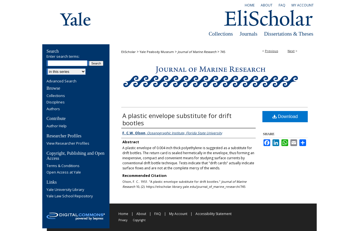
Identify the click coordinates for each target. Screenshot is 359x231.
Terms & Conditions (63, 166)
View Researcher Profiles (67, 143)
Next (291, 51)
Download (285, 116)
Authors (53, 109)
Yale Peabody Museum (156, 52)
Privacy (122, 220)
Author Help (56, 126)
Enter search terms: (63, 56)
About (141, 213)
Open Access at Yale (63, 172)
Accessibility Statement (213, 213)
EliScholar (128, 52)
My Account (178, 213)
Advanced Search (61, 81)
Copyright (139, 220)
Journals (248, 34)
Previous (271, 51)
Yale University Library (65, 190)
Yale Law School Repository (69, 196)
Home (123, 213)
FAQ (157, 213)
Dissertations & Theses (288, 34)
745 (222, 52)
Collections (221, 34)
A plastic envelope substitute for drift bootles (177, 119)
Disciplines (55, 102)
